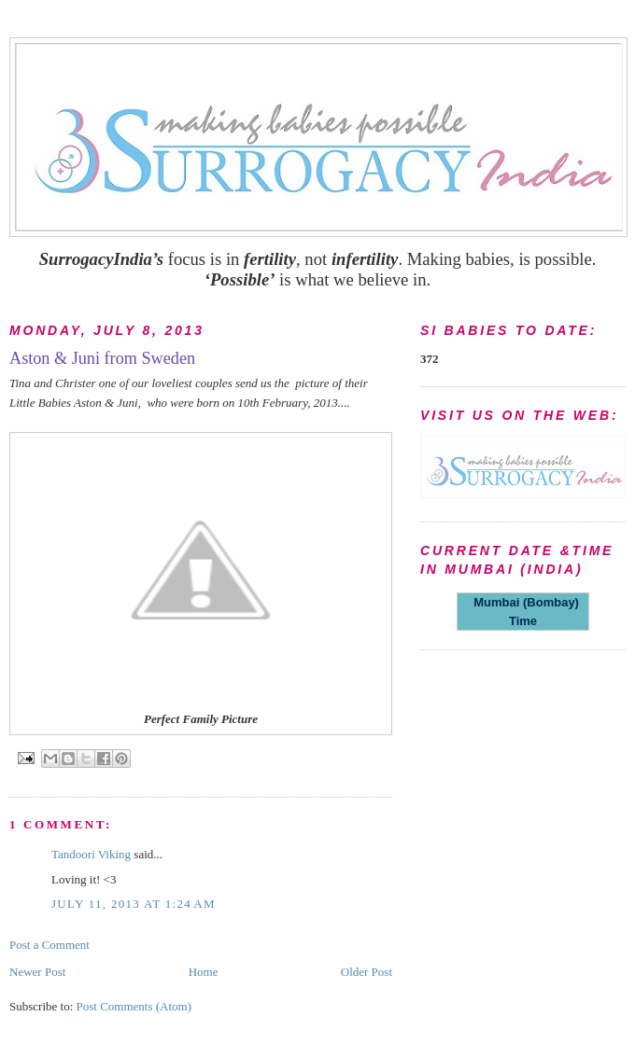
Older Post (366, 972)
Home (204, 972)
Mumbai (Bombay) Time (523, 611)
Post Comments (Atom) (134, 1006)
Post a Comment (49, 945)
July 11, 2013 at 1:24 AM (133, 904)
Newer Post (37, 972)
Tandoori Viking (91, 854)
